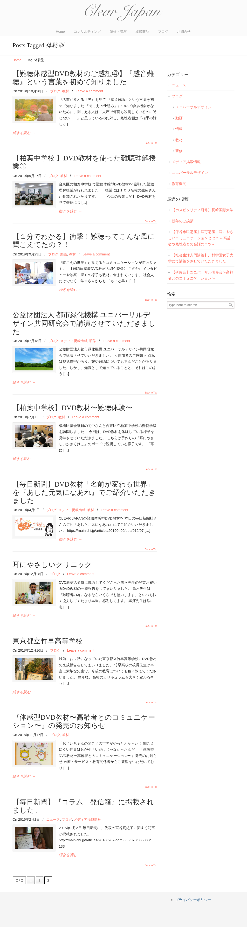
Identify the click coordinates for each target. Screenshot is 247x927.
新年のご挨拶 (182, 221)
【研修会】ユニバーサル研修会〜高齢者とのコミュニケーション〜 (200, 275)
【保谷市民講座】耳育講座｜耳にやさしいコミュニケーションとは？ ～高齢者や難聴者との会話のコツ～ (200, 238)
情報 (179, 129)
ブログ (55, 91)
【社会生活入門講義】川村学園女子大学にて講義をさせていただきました (200, 258)
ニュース (53, 801)
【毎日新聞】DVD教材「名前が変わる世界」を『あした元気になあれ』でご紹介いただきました (84, 486)
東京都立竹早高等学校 (47, 629)
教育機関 (179, 184)
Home (17, 60)
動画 (63, 254)
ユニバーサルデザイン (193, 107)
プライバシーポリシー (193, 875)
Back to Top (151, 143)
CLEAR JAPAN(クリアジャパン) (123, 13)
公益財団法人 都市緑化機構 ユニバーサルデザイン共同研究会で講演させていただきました (84, 323)
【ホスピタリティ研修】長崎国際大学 (202, 210)
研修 (92, 341)
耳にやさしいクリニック (52, 558)
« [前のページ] (31, 856)
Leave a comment (89, 91)
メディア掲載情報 (73, 341)
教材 (65, 91)
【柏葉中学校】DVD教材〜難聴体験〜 (72, 408)
